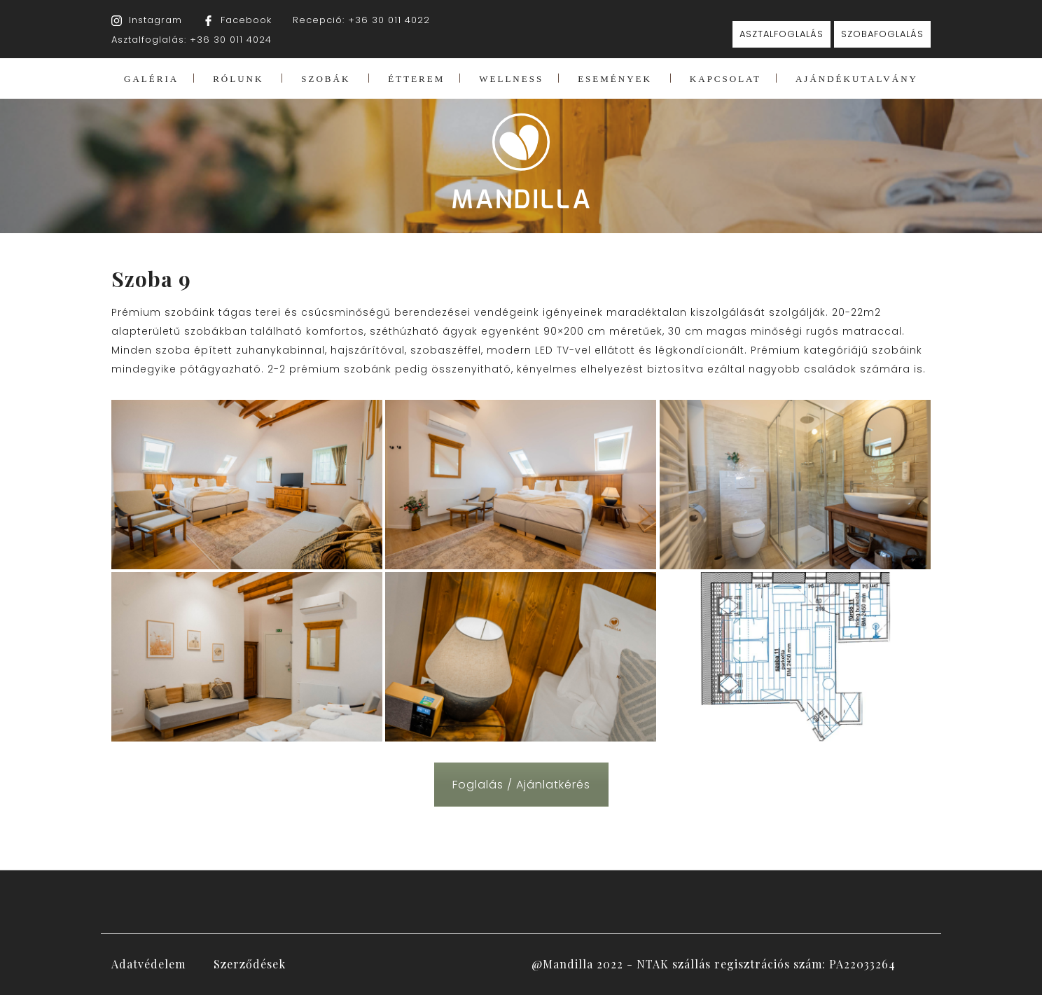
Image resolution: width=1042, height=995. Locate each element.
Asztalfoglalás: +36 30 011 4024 (191, 39)
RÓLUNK (238, 79)
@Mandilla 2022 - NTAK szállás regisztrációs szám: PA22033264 (714, 963)
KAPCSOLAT (725, 79)
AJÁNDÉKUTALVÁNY (857, 79)
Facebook (246, 20)
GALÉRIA (151, 79)
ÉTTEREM (416, 79)
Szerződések (250, 963)
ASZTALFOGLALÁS (781, 34)
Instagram (155, 20)
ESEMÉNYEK (615, 79)
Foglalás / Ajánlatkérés (521, 785)
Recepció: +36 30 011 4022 (361, 20)
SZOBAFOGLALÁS (882, 34)
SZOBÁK (325, 79)
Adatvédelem (148, 963)
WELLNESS (511, 79)
